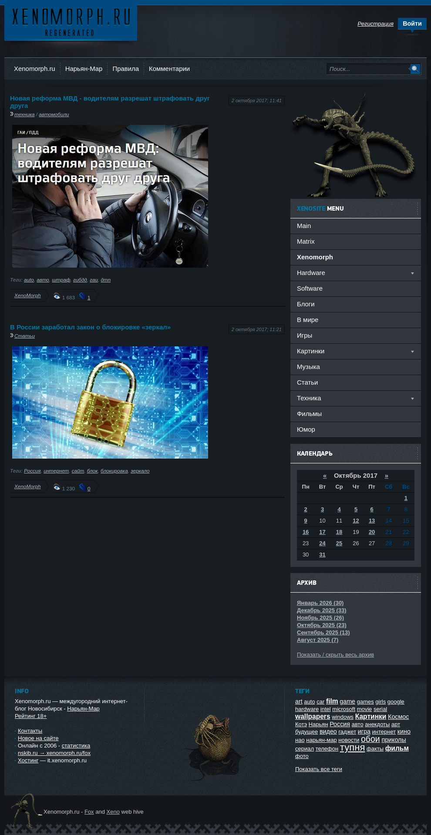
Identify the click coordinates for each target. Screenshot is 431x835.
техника (24, 114)
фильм (397, 748)
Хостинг (28, 760)
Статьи (24, 336)
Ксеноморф (70, 21)
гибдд (80, 279)
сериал (304, 748)
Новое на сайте (38, 738)
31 (322, 554)
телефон (327, 748)
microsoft (343, 709)
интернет (56, 470)
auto (29, 279)
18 (339, 532)
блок (92, 470)
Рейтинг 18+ (31, 716)
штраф (61, 279)
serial (380, 709)
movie (364, 709)
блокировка (114, 470)
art (299, 701)
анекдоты (377, 724)
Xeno (113, 811)
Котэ (301, 724)
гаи (94, 279)
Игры (304, 335)
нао (300, 740)
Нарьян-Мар (84, 68)
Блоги (306, 304)
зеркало (140, 470)
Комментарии (169, 68)
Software (310, 288)
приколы (393, 739)
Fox (89, 811)
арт (395, 724)
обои (370, 739)
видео (328, 731)
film (332, 701)
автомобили (54, 114)
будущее (306, 731)
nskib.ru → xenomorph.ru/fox (54, 753)
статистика (76, 745)
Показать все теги (318, 769)
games (365, 701)
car (320, 701)
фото (302, 756)
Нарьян (318, 724)
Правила (125, 68)
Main (304, 225)
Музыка (308, 366)
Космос (398, 716)
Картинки (371, 716)
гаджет (347, 731)
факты (375, 748)
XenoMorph (27, 295)
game (347, 701)
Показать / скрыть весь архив (335, 654)
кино (404, 731)
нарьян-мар (321, 740)
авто (43, 279)
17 (322, 532)
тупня (352, 747)
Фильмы (309, 413)
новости (348, 740)
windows (343, 717)
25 (339, 543)
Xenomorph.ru (34, 68)
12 (356, 520)
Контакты (30, 731)
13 (372, 520)
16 (306, 532)
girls (380, 701)
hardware (307, 709)
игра (364, 731)
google (395, 701)
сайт (78, 470)
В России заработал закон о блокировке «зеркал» (90, 327)
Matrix (306, 241)
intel (325, 709)
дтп (106, 279)
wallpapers (312, 716)
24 (322, 543)
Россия (32, 470)
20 (372, 532)
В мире (307, 319)
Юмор (306, 429)
